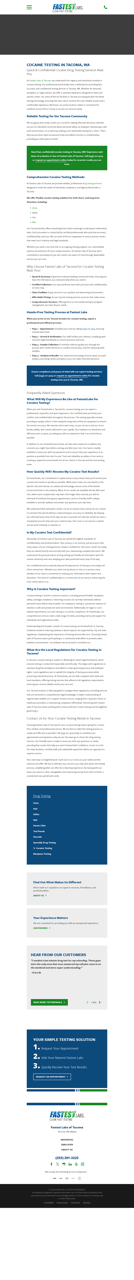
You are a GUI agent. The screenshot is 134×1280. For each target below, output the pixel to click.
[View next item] (99, 1002)
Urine (34, 208)
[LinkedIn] (70, 1164)
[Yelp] (76, 1164)
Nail (34, 222)
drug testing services (92, 183)
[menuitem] (67, 803)
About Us (40, 895)
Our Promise (42, 928)
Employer (67, 1144)
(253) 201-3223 (95, 156)
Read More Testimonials (49, 1002)
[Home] (68, 7)
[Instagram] (82, 1164)
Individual (67, 1139)
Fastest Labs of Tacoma (40, 80)
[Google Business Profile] (63, 1164)
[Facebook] (51, 1164)
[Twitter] (57, 1164)
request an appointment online (51, 160)
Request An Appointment (52, 1076)
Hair (34, 217)
